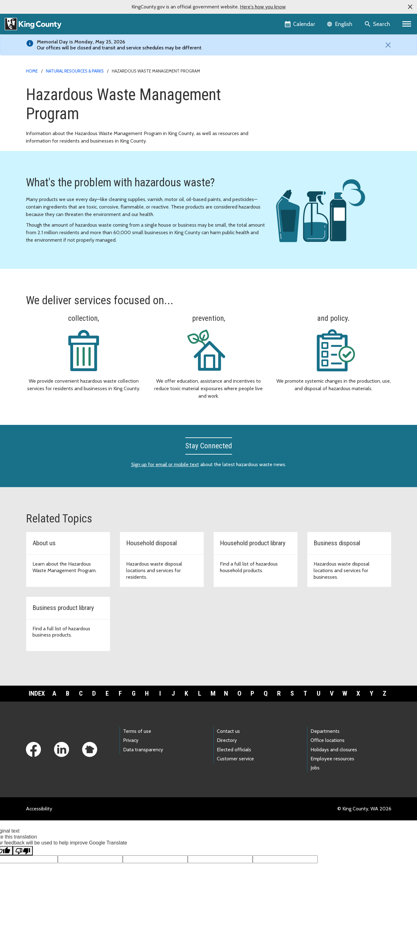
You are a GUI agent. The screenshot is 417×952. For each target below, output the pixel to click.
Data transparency (143, 760)
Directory (227, 751)
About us (289, 140)
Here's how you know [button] (263, 7)
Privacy (130, 751)
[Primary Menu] (407, 24)
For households (296, 90)
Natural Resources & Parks (75, 70)
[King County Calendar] (300, 24)
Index (37, 704)
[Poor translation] (23, 861)
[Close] (386, 45)
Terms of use (137, 742)
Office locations (327, 751)
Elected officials (234, 760)
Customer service (235, 769)
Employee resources (332, 769)
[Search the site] (378, 24)
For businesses (295, 100)
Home (32, 70)
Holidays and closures (333, 760)
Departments (325, 742)
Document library (298, 110)
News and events (298, 120)
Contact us (228, 742)
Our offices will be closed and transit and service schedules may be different (119, 48)
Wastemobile (294, 130)
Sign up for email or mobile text (165, 475)
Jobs (315, 778)
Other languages (297, 150)
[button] (410, 7)
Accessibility (39, 819)
